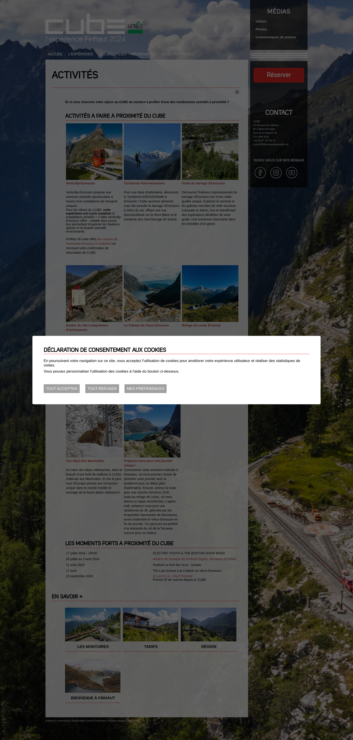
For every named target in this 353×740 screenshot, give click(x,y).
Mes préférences (145, 389)
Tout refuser (102, 389)
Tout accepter (61, 389)
